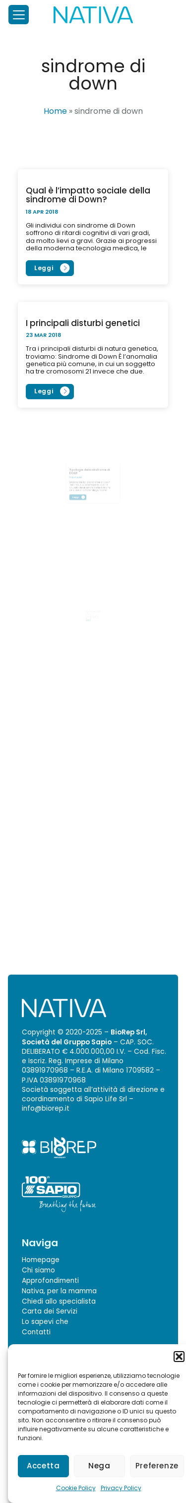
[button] (179, 1357)
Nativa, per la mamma (59, 1291)
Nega (99, 1465)
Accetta (43, 1465)
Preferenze (157, 1465)
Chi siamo (38, 1270)
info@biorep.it (45, 1108)
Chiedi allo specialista (59, 1301)
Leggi (44, 268)
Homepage (41, 1260)
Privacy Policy (121, 1488)
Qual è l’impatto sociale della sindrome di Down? (88, 194)
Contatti (36, 1332)
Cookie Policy (76, 1488)
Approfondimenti (50, 1280)
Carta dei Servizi (49, 1311)
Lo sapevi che (45, 1321)
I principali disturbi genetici (83, 323)
